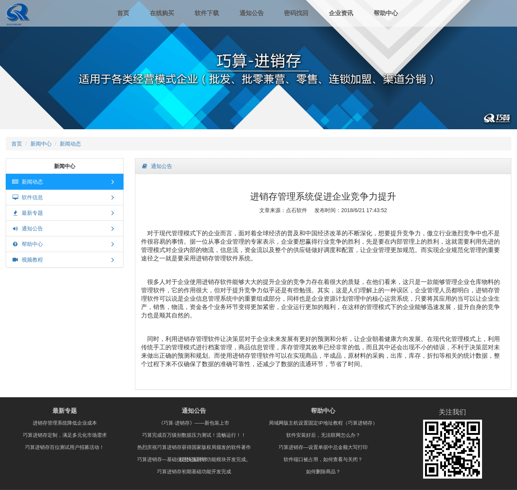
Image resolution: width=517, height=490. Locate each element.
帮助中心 (386, 13)
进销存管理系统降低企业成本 (65, 423)
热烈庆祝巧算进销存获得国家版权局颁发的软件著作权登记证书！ (194, 449)
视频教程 (27, 260)
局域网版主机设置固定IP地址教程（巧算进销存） (323, 423)
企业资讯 (341, 13)
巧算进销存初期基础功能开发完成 (194, 471)
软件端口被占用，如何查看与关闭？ (323, 459)
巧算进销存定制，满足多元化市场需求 (65, 435)
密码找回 (296, 13)
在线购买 (162, 13)
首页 (123, 13)
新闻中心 (41, 144)
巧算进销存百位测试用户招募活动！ (64, 447)
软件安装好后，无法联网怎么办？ (323, 435)
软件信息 (27, 197)
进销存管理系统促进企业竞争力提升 (323, 196)
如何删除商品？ (323, 471)
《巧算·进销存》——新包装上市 (194, 423)
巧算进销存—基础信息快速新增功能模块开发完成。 (194, 459)
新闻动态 (70, 144)
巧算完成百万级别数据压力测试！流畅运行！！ (194, 435)
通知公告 (251, 13)
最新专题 (27, 213)
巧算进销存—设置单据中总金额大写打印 (323, 447)
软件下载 (207, 13)
